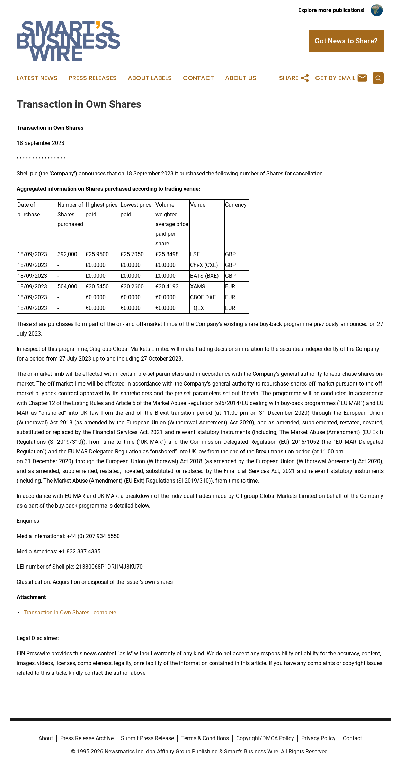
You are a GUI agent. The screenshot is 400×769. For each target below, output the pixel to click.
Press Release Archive (87, 738)
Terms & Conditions (205, 738)
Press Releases (93, 78)
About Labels (150, 78)
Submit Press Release (147, 738)
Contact (198, 78)
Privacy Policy (318, 738)
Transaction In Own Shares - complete (70, 612)
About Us (240, 78)
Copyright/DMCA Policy (265, 738)
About (45, 738)
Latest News (37, 78)
